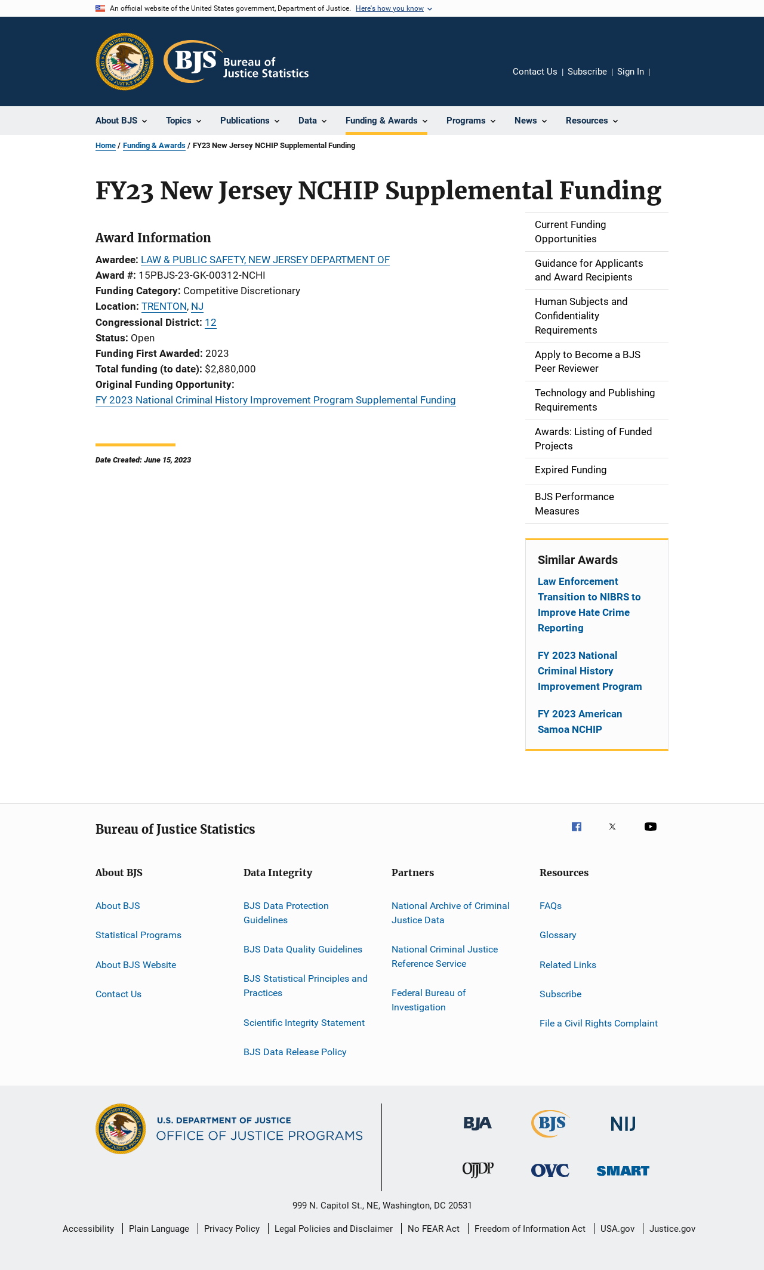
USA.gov (617, 1228)
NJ (197, 306)
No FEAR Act (434, 1228)
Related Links (568, 964)
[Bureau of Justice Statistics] (550, 1140)
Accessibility (88, 1228)
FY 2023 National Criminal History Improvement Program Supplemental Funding (276, 400)
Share (668, 80)
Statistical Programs (138, 935)
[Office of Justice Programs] (125, 61)
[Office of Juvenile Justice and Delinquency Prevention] (478, 1180)
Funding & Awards (154, 145)
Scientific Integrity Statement (304, 1022)
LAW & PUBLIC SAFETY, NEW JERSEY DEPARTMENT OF (265, 260)
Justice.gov (672, 1228)
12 (211, 322)
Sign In (630, 71)
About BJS (118, 905)
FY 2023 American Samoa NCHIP (580, 721)
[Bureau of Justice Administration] (478, 1133)
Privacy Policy (232, 1228)
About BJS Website (136, 964)
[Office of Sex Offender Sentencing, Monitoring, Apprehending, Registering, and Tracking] (623, 1177)
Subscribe (587, 71)
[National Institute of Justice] (623, 1133)
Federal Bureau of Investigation (429, 1000)
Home (106, 145)
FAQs (551, 905)
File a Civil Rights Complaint (599, 1023)
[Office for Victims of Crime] (550, 1179)
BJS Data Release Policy (295, 1052)
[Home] (236, 61)
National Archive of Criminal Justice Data (451, 913)
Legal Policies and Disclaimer (334, 1228)
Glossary (558, 935)
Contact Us (535, 71)
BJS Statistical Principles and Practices (306, 985)
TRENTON (164, 306)
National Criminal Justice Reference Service (445, 956)
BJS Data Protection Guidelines (286, 913)
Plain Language (159, 1228)
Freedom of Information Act (530, 1228)
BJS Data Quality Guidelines (303, 949)
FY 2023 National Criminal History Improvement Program (590, 670)
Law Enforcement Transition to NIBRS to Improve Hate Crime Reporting (589, 604)
